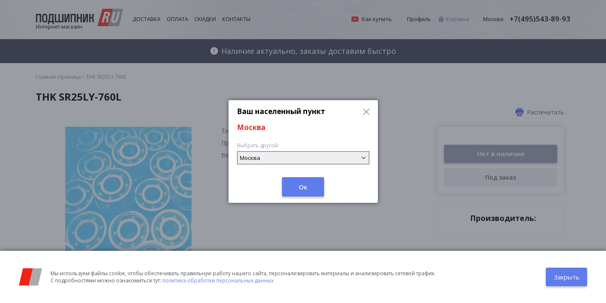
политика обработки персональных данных (218, 280)
